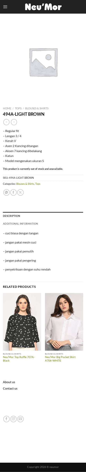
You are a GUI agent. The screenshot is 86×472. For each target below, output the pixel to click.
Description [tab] (11, 215)
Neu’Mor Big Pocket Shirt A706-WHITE (60, 359)
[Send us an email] (20, 419)
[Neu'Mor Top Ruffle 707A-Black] (22, 322)
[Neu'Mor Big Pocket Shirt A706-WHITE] (64, 322)
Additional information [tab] (20, 223)
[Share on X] (20, 192)
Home (7, 108)
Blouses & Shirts (36, 108)
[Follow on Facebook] (6, 419)
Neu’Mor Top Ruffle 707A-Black (19, 359)
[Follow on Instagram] (13, 419)
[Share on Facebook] (13, 192)
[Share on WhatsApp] (6, 192)
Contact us (10, 388)
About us (9, 382)
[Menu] (5, 6)
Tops (18, 108)
